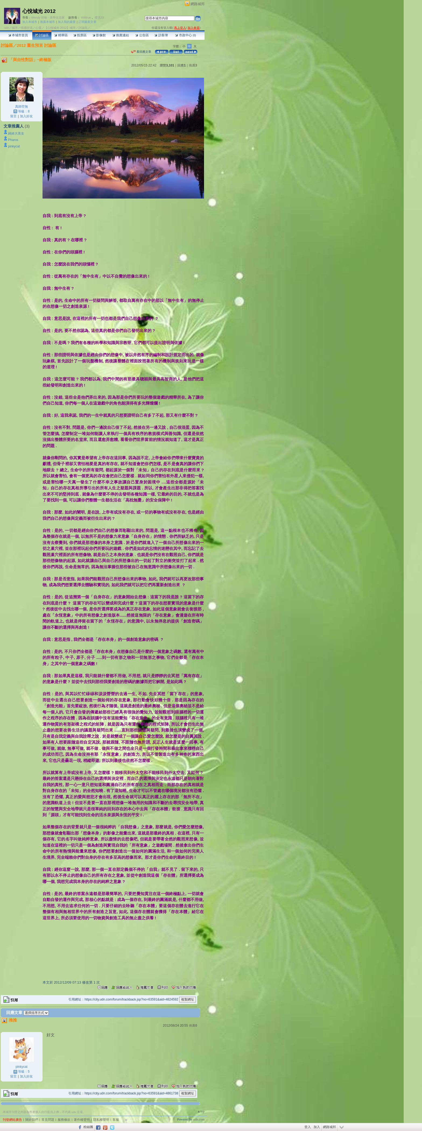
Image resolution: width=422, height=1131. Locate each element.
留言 (13, 116)
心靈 (38, 27)
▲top (201, 1111)
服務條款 (64, 1120)
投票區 (80, 35)
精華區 (61, 35)
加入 (317, 1127)
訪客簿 (161, 35)
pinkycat (14, 146)
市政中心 (185, 35)
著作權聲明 (82, 1120)
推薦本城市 (47, 21)
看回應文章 (141, 51)
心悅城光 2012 (39, 11)
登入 (307, 1127)
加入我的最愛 (67, 21)
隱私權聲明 (101, 1120)
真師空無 (21, 106)
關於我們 (31, 1120)
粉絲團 (88, 1127)
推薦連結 (120, 35)
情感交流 (27, 27)
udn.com (199, 1119)
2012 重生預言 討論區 (37, 45)
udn (6, 27)
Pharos (13, 140)
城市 (15, 27)
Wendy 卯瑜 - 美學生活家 (48, 17)
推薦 (193, 65)
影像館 (99, 35)
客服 (115, 1120)
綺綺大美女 (16, 133)
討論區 (41, 35)
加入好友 (26, 116)
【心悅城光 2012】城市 (60, 27)
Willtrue (86, 17)
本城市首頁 (18, 35)
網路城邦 (198, 4)
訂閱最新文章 (87, 21)
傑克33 (99, 17)
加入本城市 (29, 21)
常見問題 (47, 1120)
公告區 (142, 35)
